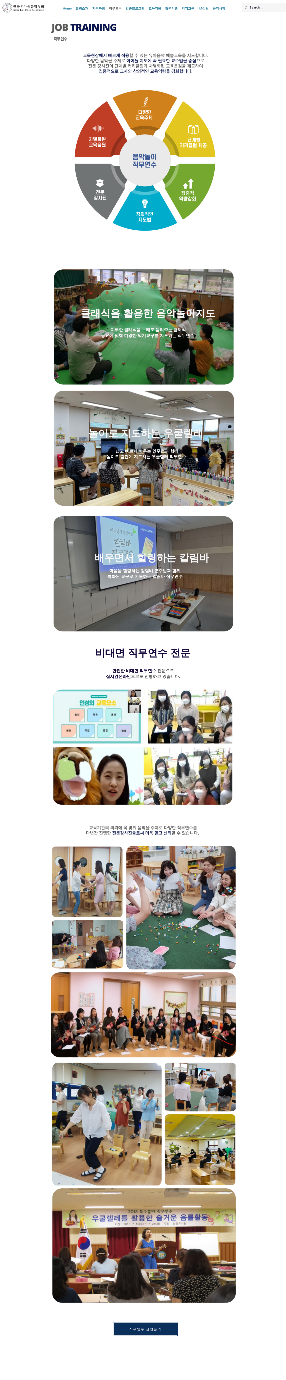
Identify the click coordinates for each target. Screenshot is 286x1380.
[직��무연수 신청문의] (145, 1329)
